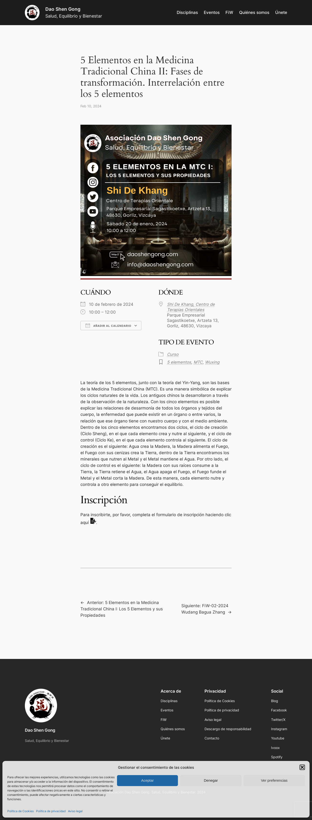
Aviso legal (75, 811)
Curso (172, 354)
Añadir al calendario (108, 325)
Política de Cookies (20, 811)
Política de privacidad (51, 811)
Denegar (211, 780)
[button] (302, 767)
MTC (198, 362)
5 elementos (179, 362)
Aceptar (147, 780)
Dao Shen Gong (62, 9)
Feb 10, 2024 (90, 106)
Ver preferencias (274, 780)
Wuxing (212, 362)
